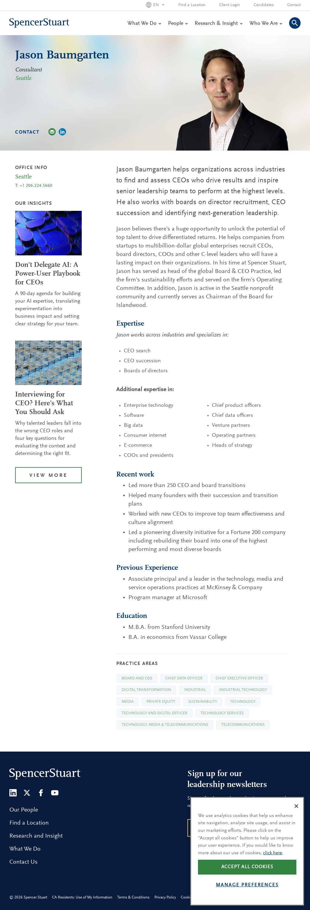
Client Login (229, 5)
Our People (23, 810)
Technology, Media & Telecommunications (165, 725)
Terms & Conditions (133, 897)
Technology (243, 702)
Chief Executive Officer (239, 678)
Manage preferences (247, 895)
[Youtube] (54, 792)
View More (48, 475)
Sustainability (202, 702)
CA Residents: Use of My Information (82, 897)
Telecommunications (243, 725)
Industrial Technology (243, 690)
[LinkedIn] (13, 792)
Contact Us (23, 862)
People (177, 24)
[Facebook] (41, 792)
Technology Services (222, 713)
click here (272, 863)
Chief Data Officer (184, 678)
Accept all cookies (247, 877)
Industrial (195, 690)
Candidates (264, 5)
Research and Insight (36, 836)
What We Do (144, 24)
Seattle (23, 78)
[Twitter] (27, 792)
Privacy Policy (165, 897)
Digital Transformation (146, 690)
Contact (294, 5)
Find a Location (192, 5)
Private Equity (161, 702)
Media (128, 702)
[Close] (296, 816)
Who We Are (265, 24)
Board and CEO (137, 678)
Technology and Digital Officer (154, 713)
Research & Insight (218, 24)
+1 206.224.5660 (36, 186)
